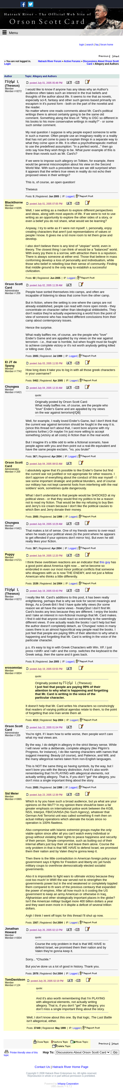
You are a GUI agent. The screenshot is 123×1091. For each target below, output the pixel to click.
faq (97, 44)
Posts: (30, 196)
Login (7, 64)
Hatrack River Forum (49, 61)
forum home (106, 44)
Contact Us (42, 1067)
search (89, 44)
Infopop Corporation (68, 1083)
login (81, 44)
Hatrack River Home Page (70, 1067)
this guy (104, 562)
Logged (70, 196)
